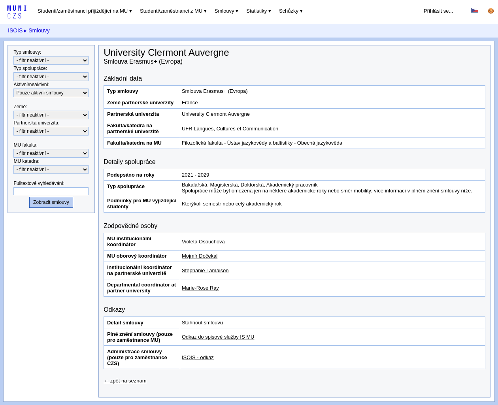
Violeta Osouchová (203, 242)
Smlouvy (224, 11)
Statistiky (256, 11)
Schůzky (288, 11)
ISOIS (15, 30)
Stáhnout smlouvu (202, 323)
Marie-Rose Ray (200, 288)
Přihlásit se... (438, 11)
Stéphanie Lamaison (205, 270)
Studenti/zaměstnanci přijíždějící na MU (83, 11)
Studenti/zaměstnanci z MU (171, 11)
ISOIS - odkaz (198, 357)
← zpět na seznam (125, 381)
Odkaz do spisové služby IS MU (218, 337)
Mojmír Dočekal (199, 256)
